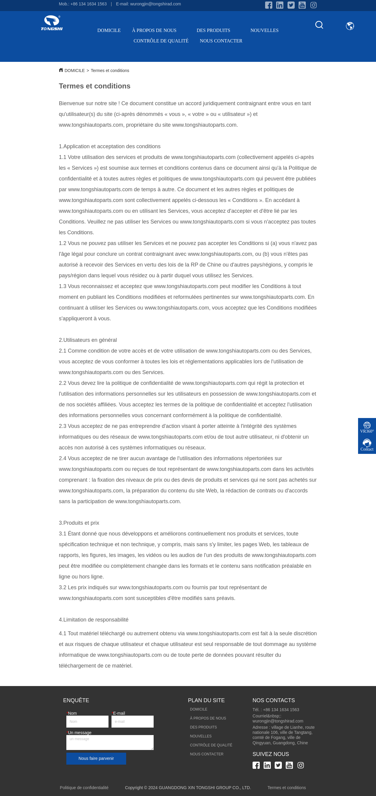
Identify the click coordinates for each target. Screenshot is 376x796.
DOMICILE (109, 30)
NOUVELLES (264, 30)
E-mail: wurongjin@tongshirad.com (148, 3)
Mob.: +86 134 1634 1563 (83, 3)
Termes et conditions (110, 70)
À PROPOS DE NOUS (159, 30)
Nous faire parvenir (96, 758)
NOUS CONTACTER (221, 40)
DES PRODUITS (218, 30)
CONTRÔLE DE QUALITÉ (161, 40)
